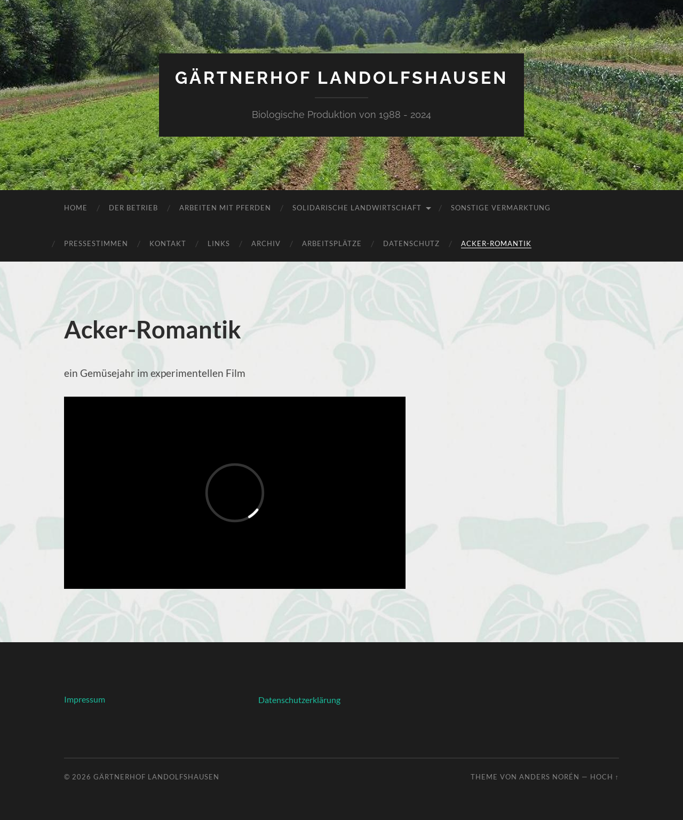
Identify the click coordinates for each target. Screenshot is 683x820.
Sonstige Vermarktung (501, 207)
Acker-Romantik (496, 243)
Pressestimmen (96, 243)
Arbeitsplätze (332, 243)
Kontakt (167, 243)
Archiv (266, 243)
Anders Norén (549, 776)
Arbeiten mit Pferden (225, 207)
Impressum (84, 699)
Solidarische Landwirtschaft (357, 207)
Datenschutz (411, 243)
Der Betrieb (133, 207)
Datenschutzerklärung (299, 700)
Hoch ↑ (604, 776)
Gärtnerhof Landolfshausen (341, 78)
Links (219, 243)
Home (76, 207)
